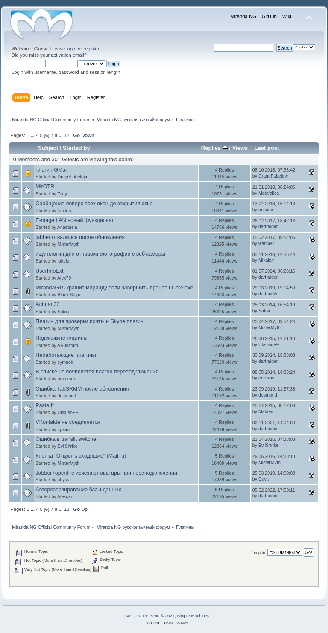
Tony (62, 193)
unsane (265, 209)
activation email (67, 55)
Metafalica (268, 192)
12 (66, 135)
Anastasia (67, 227)
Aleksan (65, 496)
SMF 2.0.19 (136, 615)
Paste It (44, 405)
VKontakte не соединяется (67, 422)
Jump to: (258, 552)
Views (240, 148)
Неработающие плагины (65, 355)
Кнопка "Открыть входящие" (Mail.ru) (80, 456)
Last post (266, 148)
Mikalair (266, 260)
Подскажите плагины (61, 338)
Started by (76, 148)
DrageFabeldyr (73, 176)
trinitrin (64, 210)
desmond (67, 395)
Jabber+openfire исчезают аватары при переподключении (106, 473)
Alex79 (64, 277)
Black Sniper (70, 294)
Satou (64, 311)
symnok (65, 362)
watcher (266, 243)
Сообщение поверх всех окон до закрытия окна (94, 204)
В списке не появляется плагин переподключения (96, 372)
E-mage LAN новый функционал (75, 220)
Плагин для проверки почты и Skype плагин (89, 321)
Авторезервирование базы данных (78, 490)
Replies (214, 148)
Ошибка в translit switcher (66, 439)
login (71, 48)
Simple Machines (193, 615)
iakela (64, 260)
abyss (64, 479)
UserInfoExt (49, 271)
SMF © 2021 (163, 615)
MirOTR (44, 187)
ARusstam (67, 345)
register (91, 48)
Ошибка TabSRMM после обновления (82, 389)
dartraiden (268, 226)
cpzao (64, 429)
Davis (264, 478)
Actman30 (47, 304)
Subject (48, 148)
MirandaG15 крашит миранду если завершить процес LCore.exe (114, 288)
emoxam (66, 378)
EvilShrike (68, 446)
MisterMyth (69, 244)
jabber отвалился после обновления (80, 237)
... (33, 135)
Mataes (265, 411)
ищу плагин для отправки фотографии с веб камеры (100, 254)
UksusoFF (268, 344)
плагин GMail (51, 170)
